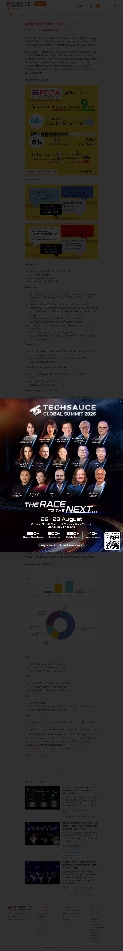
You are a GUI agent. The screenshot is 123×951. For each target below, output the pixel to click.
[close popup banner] (120, 401)
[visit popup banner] (61, 475)
